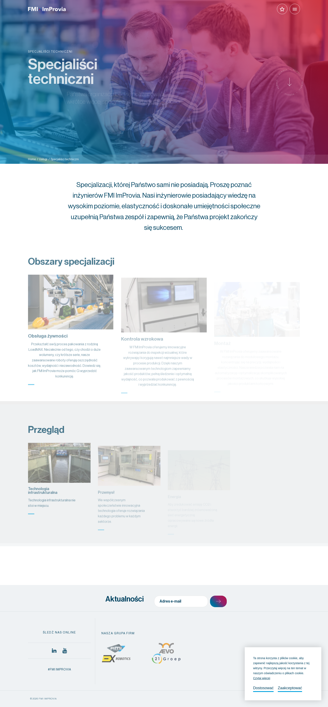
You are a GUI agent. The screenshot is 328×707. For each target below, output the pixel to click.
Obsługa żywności (48, 347)
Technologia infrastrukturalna (42, 502)
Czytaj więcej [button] (261, 678)
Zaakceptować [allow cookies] (290, 688)
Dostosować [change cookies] (263, 688)
